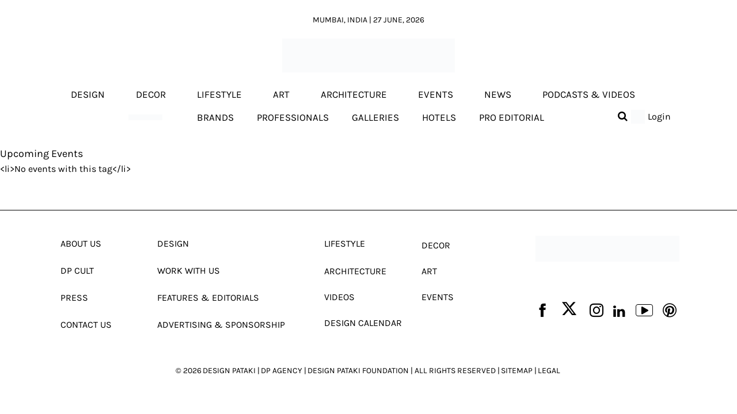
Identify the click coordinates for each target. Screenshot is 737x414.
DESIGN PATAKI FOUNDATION (358, 370)
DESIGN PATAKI (229, 370)
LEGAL (549, 370)
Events (435, 95)
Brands (215, 117)
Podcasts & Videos (588, 95)
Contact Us (86, 324)
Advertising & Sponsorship (221, 324)
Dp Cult (77, 270)
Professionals (293, 117)
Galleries (375, 117)
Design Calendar (363, 322)
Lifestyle (219, 95)
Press (74, 297)
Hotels (439, 117)
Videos (339, 297)
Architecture (354, 95)
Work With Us (188, 270)
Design (88, 95)
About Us (80, 243)
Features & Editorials (208, 297)
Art (281, 95)
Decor (151, 95)
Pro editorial (511, 117)
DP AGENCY (281, 370)
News (497, 95)
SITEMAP (517, 370)
